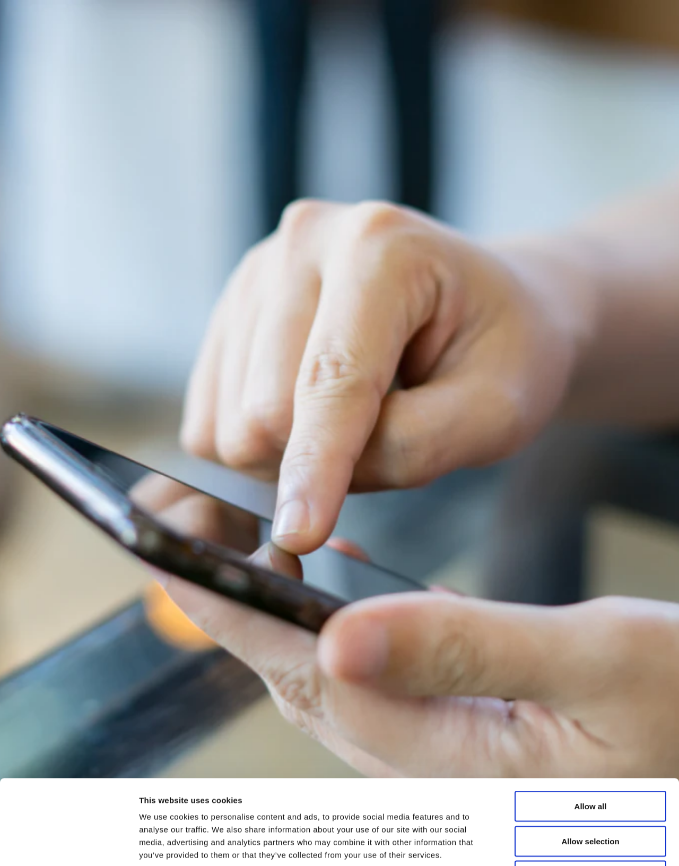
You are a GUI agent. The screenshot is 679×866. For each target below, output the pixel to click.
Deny (590, 796)
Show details (556, 845)
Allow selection (590, 761)
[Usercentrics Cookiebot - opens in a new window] (68, 845)
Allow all (590, 726)
